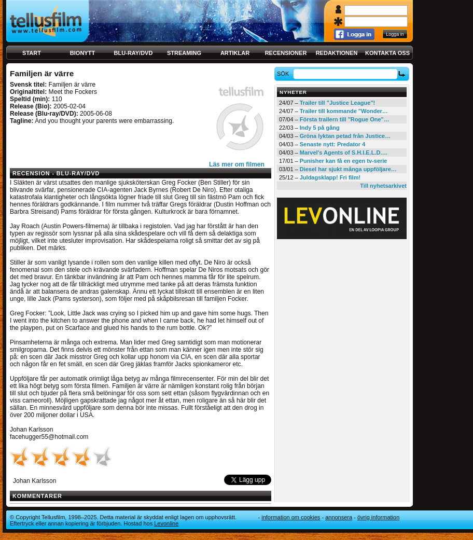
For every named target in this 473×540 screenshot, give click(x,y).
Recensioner (286, 53)
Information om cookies (290, 517)
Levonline (166, 523)
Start (31, 53)
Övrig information (378, 517)
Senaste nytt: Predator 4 (333, 144)
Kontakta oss (387, 53)
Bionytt (82, 53)
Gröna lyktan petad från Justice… (345, 136)
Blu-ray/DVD (133, 53)
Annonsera (338, 517)
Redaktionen (337, 53)
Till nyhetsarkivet (383, 186)
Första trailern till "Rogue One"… (344, 119)
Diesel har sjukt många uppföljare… (348, 169)
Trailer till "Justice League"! (337, 103)
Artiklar (234, 53)
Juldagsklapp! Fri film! (330, 177)
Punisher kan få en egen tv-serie (343, 161)
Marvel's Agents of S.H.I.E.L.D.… (344, 152)
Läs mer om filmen (237, 164)
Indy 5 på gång (320, 127)
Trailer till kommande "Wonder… (344, 111)
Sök (284, 74)
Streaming (184, 53)
